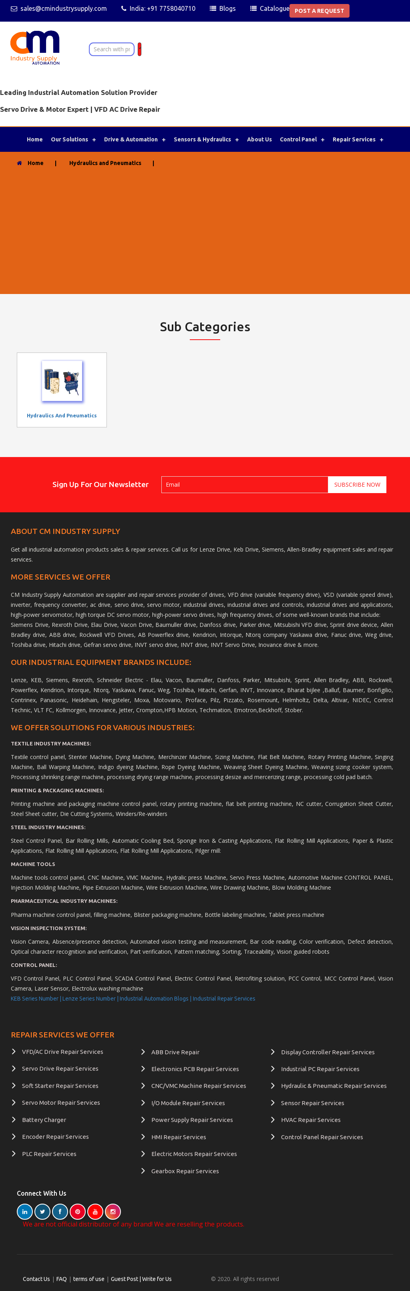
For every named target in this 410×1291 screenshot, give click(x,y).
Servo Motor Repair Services (61, 1102)
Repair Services (354, 139)
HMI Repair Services (178, 1137)
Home (35, 139)
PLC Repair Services (49, 1153)
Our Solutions (69, 139)
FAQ (61, 1279)
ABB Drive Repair (175, 1052)
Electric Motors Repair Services (194, 1153)
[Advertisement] (205, 227)
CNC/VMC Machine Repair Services (198, 1085)
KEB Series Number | (36, 998)
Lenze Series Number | (91, 998)
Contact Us (36, 1279)
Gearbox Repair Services (185, 1171)
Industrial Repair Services (224, 998)
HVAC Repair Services (311, 1119)
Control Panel (298, 139)
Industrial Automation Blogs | (155, 998)
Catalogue (274, 8)
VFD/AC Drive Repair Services (62, 1051)
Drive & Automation (131, 139)
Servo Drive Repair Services (60, 1068)
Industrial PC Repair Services (320, 1068)
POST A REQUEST (319, 11)
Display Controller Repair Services (328, 1052)
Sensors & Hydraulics (202, 139)
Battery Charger (44, 1119)
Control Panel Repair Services (322, 1137)
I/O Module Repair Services (188, 1103)
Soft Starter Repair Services (60, 1085)
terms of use (89, 1279)
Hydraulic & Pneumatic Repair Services (334, 1085)
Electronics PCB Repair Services (195, 1068)
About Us (259, 139)
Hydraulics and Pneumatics (62, 415)
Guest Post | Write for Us (141, 1279)
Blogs (227, 8)
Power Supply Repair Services (192, 1119)
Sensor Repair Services (312, 1103)
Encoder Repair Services (55, 1136)
